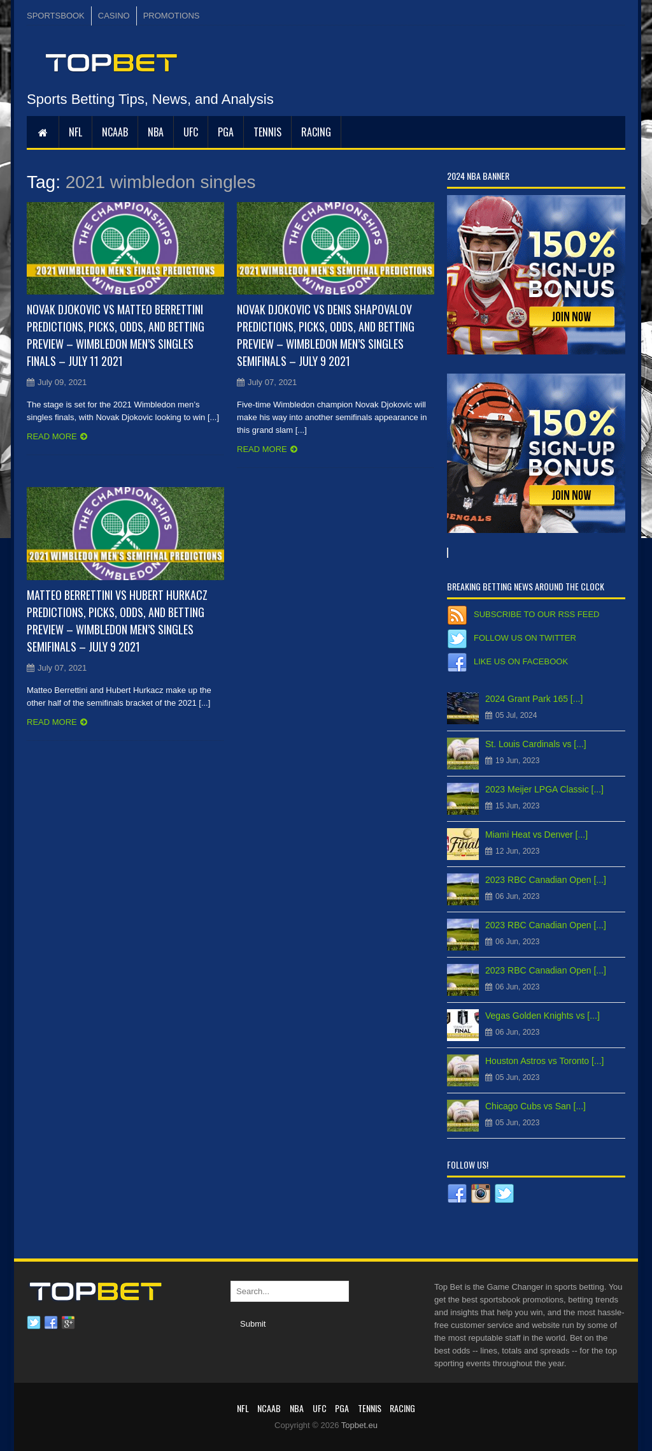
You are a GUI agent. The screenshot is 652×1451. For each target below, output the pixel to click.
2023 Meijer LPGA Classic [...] (544, 789)
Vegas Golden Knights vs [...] (542, 1015)
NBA (156, 132)
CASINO (114, 15)
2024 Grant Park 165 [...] (534, 699)
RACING (316, 132)
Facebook (51, 1323)
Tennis (267, 132)
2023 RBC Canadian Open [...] (545, 880)
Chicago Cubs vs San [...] (535, 1106)
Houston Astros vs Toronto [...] (544, 1061)
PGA (226, 132)
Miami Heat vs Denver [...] (536, 834)
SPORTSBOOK (56, 15)
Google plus (68, 1323)
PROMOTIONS (171, 15)
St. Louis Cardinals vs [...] (535, 744)
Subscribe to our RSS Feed (536, 614)
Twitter (34, 1323)
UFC (190, 132)
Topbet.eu (359, 1425)
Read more (52, 436)
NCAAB (115, 132)
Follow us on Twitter (525, 638)
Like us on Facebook (521, 661)
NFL (75, 132)
